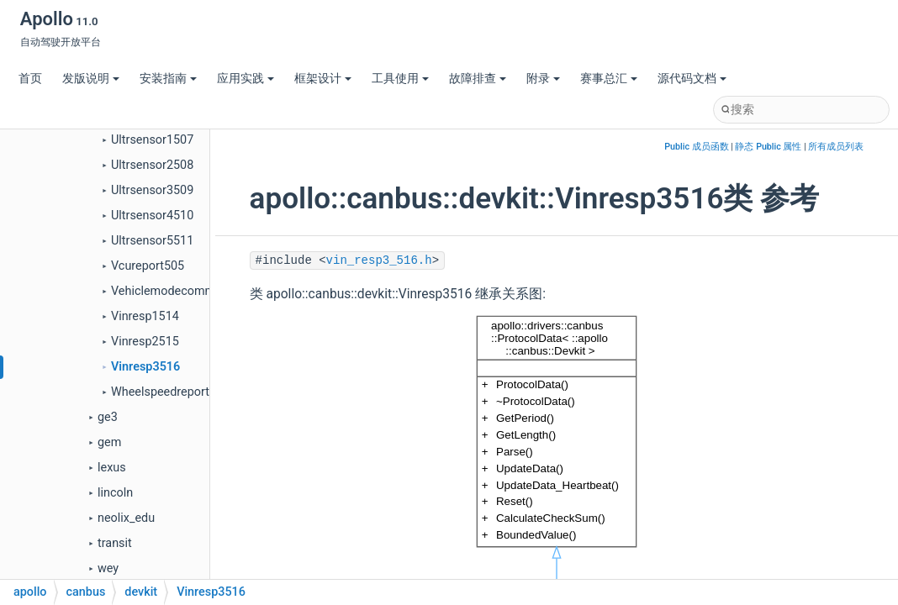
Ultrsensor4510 (152, 215)
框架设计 (322, 78)
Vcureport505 (147, 266)
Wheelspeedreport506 (170, 392)
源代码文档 (692, 78)
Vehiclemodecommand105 (183, 291)
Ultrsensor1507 (152, 140)
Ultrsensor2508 (152, 165)
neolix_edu (126, 518)
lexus (112, 467)
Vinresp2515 (145, 341)
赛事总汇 (608, 78)
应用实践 (245, 78)
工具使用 (400, 78)
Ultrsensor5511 (152, 241)
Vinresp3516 (145, 367)
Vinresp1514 (145, 316)
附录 (543, 78)
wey (108, 568)
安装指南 (168, 78)
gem (109, 442)
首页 (30, 78)
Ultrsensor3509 (152, 190)
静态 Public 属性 (768, 146)
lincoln (115, 493)
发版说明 (90, 78)
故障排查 (477, 78)
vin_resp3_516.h (379, 260)
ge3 (108, 417)
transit (115, 543)
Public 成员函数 (696, 146)
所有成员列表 (836, 146)
